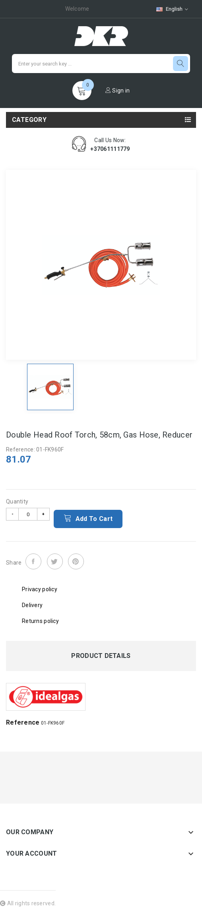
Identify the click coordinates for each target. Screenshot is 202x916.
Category (29, 119)
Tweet (55, 561)
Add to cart (88, 518)
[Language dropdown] (172, 9)
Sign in (117, 90)
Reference (23, 722)
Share (33, 561)
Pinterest (76, 561)
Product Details (100, 656)
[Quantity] (27, 514)
